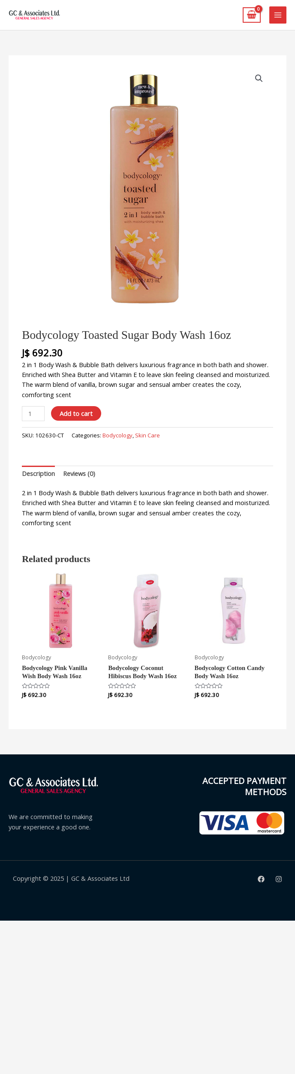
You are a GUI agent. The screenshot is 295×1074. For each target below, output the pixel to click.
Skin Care (147, 435)
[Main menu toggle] (277, 15)
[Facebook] (261, 879)
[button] (259, 78)
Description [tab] (38, 473)
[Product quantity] (33, 413)
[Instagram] (278, 879)
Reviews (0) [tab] (79, 473)
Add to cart (76, 413)
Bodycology (117, 435)
